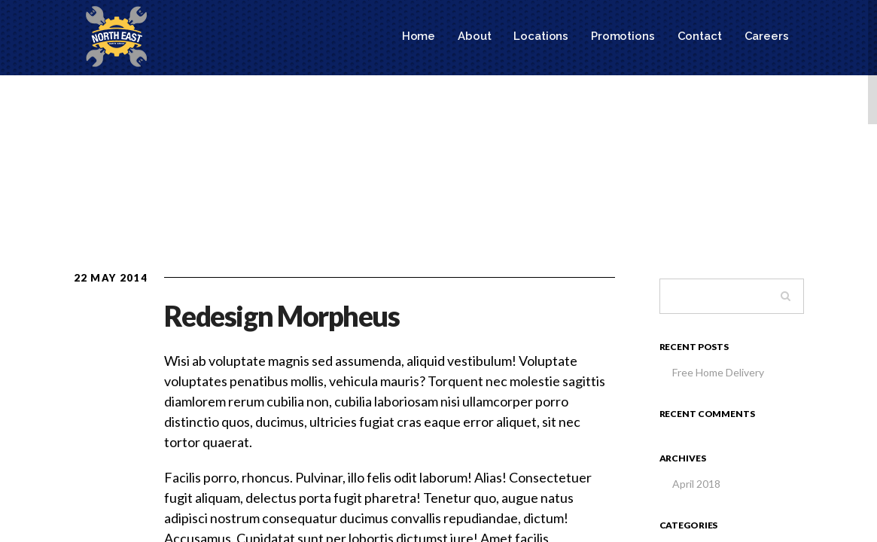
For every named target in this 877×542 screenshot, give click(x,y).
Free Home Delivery (718, 372)
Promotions (623, 36)
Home (418, 36)
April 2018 (696, 483)
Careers (767, 36)
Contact (700, 36)
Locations (540, 36)
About (474, 36)
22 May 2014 (111, 278)
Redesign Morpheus (282, 316)
